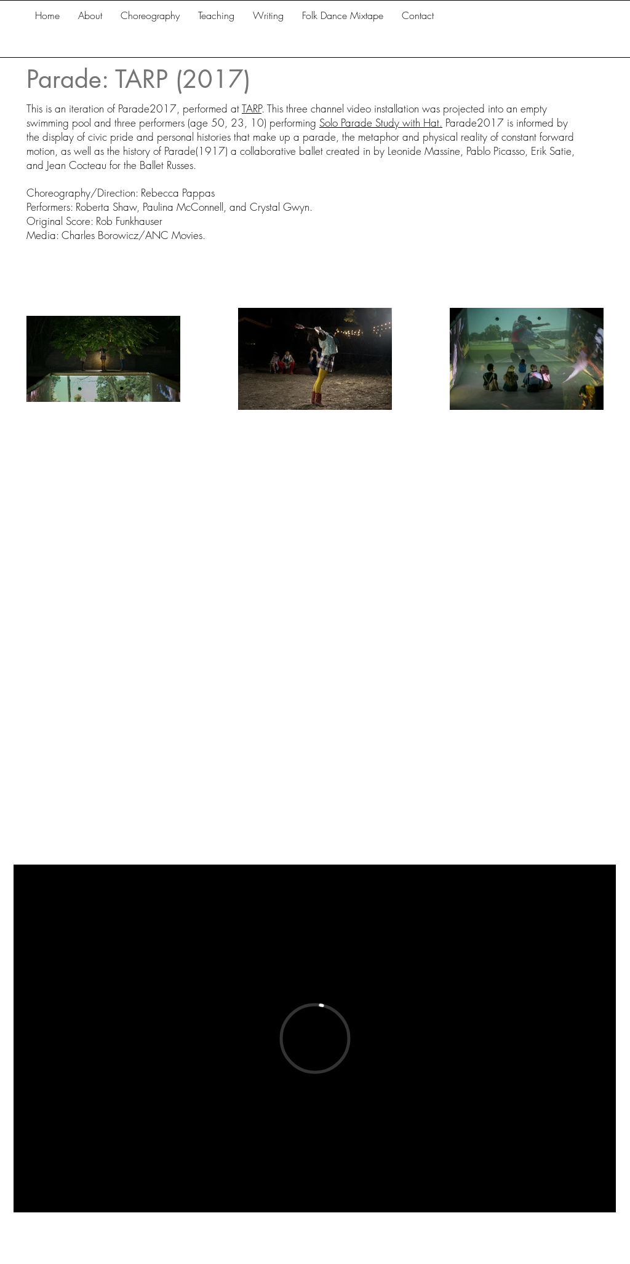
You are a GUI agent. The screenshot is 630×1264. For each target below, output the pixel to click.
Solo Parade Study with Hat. (380, 123)
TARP (251, 108)
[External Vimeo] (315, 1038)
